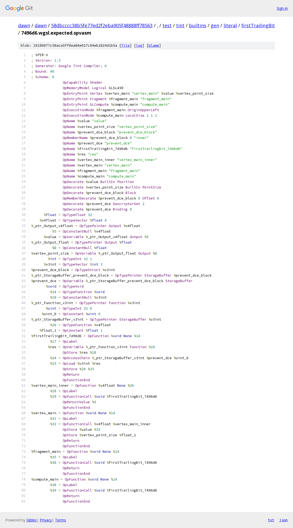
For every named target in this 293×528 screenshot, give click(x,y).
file (125, 45)
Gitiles (31, 520)
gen (215, 25)
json (283, 520)
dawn (24, 25)
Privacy (46, 520)
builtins (197, 25)
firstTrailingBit (258, 25)
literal (230, 25)
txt (271, 520)
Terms (60, 520)
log (139, 45)
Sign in (282, 8)
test (167, 25)
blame (154, 45)
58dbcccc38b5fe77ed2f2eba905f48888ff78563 (102, 25)
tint (180, 25)
